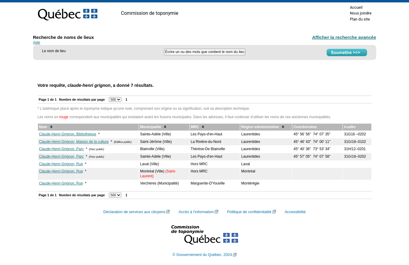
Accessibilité (295, 212)
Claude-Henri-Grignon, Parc (61, 149)
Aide (36, 42)
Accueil (356, 7)
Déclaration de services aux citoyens (134, 212)
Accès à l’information (196, 212)
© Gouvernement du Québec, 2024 (202, 255)
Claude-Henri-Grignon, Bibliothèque (67, 134)
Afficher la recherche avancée (344, 37)
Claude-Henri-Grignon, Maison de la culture (74, 142)
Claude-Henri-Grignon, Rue (61, 164)
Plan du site (360, 19)
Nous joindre (360, 13)
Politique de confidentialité (249, 212)
